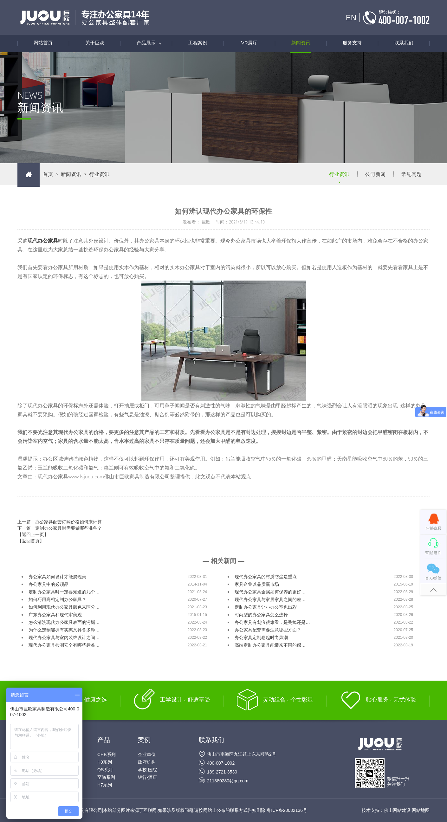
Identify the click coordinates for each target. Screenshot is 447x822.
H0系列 (104, 762)
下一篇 (59, 528)
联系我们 (404, 43)
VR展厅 (249, 43)
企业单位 (147, 754)
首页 (48, 174)
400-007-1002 (221, 763)
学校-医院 (147, 769)
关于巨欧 (95, 43)
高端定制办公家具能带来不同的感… (270, 645)
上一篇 (59, 521)
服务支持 (352, 43)
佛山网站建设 (397, 810)
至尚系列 (106, 777)
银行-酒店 (147, 777)
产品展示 (152, 43)
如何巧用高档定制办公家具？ (57, 599)
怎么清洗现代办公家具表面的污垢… (64, 622)
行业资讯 (339, 174)
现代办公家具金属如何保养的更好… (270, 591)
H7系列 (104, 784)
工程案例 (198, 43)
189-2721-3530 (222, 771)
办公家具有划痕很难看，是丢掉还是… (272, 622)
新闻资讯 (301, 43)
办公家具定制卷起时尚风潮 (261, 637)
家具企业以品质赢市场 (257, 584)
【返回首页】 (30, 540)
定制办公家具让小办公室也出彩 (266, 607)
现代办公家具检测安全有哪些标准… (64, 645)
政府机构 (147, 762)
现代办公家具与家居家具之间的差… (270, 599)
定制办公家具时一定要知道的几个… (64, 591)
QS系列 (105, 769)
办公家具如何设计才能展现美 (57, 576)
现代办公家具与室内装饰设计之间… (64, 637)
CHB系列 (106, 754)
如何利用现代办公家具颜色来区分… (64, 607)
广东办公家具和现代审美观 (55, 614)
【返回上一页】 (33, 534)
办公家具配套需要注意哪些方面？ (268, 629)
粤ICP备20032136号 (287, 810)
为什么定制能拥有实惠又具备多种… (64, 629)
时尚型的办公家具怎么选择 (261, 614)
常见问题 (411, 174)
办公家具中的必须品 (48, 584)
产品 (103, 739)
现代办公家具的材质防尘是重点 (266, 576)
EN (351, 17)
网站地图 (421, 810)
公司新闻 (375, 174)
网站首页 (43, 43)
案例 (144, 739)
